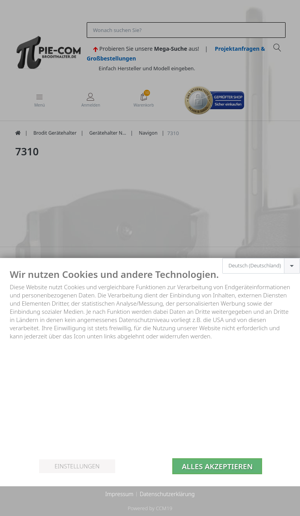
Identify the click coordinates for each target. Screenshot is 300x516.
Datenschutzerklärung (167, 494)
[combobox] (261, 266)
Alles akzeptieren (217, 466)
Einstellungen (77, 466)
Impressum (119, 494)
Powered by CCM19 (150, 508)
